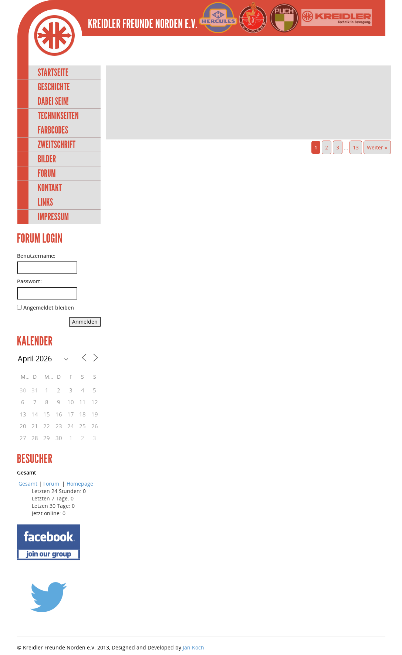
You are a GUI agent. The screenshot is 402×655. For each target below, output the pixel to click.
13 (356, 147)
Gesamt (27, 483)
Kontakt (50, 187)
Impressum (53, 216)
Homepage (80, 483)
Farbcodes (53, 130)
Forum (47, 173)
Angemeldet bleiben (48, 307)
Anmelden (85, 321)
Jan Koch (193, 647)
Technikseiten (58, 115)
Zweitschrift (56, 144)
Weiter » (377, 147)
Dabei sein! (53, 101)
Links (45, 202)
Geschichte (54, 86)
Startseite (53, 72)
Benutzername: (36, 255)
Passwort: (29, 281)
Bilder (47, 159)
